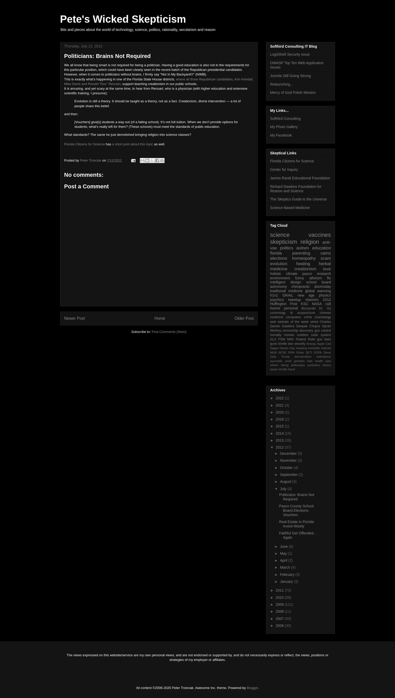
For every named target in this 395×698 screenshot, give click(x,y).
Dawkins (288, 326)
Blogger (252, 688)
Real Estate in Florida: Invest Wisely (297, 524)
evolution (278, 263)
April (284, 560)
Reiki (311, 339)
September (289, 475)
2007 (280, 619)
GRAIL (287, 295)
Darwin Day (287, 348)
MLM (273, 352)
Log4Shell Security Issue (290, 54)
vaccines (319, 235)
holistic (275, 274)
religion (309, 242)
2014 (280, 433)
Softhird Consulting (285, 118)
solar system (321, 335)
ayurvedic (276, 361)
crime (308, 317)
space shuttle (278, 369)
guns (273, 344)
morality (275, 335)
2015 (280, 426)
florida (276, 253)
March (285, 567)
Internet (326, 348)
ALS (273, 339)
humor (275, 308)
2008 (280, 611)
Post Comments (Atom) (169, 332)
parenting (301, 253)
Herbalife (314, 348)
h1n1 (274, 295)
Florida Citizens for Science (84, 144)
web (273, 322)
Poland (301, 339)
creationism (305, 268)
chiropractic (300, 286)
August (286, 482)
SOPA (318, 352)
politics (286, 248)
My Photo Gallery (284, 127)
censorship (290, 330)
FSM (281, 339)
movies (289, 335)
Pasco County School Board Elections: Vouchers (296, 510)
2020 (280, 412)
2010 (280, 597)
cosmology (278, 313)
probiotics (313, 365)
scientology (323, 317)
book (327, 269)
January (287, 581)
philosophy (298, 365)
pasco (307, 274)
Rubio (300, 352)
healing (303, 263)
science (280, 235)
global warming (318, 291)
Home (159, 318)
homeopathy (304, 258)
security (299, 344)
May (284, 553)
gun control (322, 330)
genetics (299, 361)
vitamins (312, 300)
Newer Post (74, 318)
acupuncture (306, 313)
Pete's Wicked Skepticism (123, 19)
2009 (280, 604)
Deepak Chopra (308, 326)
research (324, 274)
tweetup (294, 300)
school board (318, 282)
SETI (309, 352)
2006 (280, 626)
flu (329, 278)
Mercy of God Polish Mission (293, 92)
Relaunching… (282, 84)
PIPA (291, 352)
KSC (304, 304)
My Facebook (281, 135)
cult (328, 304)
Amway (311, 343)
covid (288, 361)
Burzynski (309, 308)
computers (293, 317)
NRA (290, 339)
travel (291, 369)
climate (291, 274)
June (284, 546)
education (321, 248)
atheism (315, 278)
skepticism (283, 242)
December (288, 453)
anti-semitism (303, 356)
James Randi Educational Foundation (300, 178)
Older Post (244, 318)
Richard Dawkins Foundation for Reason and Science (295, 188)
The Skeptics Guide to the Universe (298, 199)
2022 (280, 398)
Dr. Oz (325, 308)
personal (291, 308)
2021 (280, 405)
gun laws (324, 339)
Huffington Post (283, 304)
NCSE (282, 352)
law (290, 344)
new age (306, 295)
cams (326, 253)
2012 (327, 300)
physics (325, 295)
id (291, 313)
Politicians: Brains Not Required (296, 497)
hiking (284, 365)
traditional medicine (286, 291)
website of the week (293, 322)
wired (314, 322)
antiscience (323, 356)
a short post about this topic (132, 144)
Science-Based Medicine (290, 208)
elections (278, 258)
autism (302, 248)
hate (310, 361)
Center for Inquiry (284, 169)
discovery (306, 330)
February (287, 575)
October (287, 468)
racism (326, 365)
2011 (280, 590)
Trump (285, 356)
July (283, 489)
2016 (280, 419)
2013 (280, 440)
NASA (317, 304)
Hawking (301, 348)
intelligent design (285, 282)
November (288, 460)
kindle (282, 344)
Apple (321, 343)
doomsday (322, 286)
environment (280, 278)
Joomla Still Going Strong (290, 76)
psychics (277, 300)
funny (299, 278)
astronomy (278, 286)
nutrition (302, 335)
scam (326, 258)
